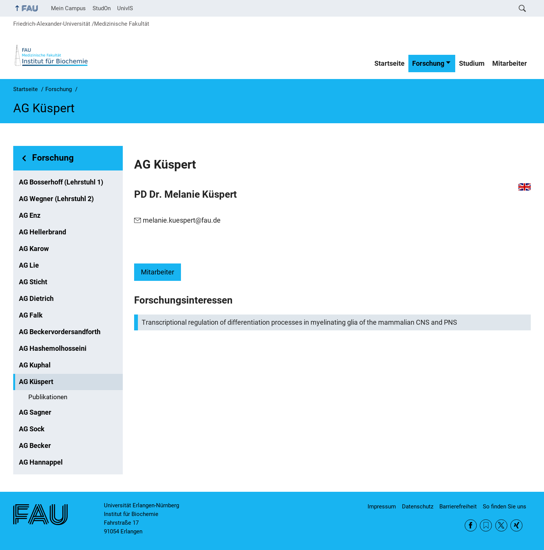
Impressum (382, 506)
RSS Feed (486, 525)
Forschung (428, 63)
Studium (472, 63)
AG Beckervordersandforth (59, 332)
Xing (516, 525)
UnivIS (125, 8)
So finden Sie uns (504, 506)
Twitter (501, 525)
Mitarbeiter (509, 63)
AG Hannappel (41, 462)
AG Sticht (33, 282)
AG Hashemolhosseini (53, 348)
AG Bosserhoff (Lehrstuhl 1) (61, 182)
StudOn (102, 8)
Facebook (471, 525)
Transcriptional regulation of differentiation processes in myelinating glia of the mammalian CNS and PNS (299, 322)
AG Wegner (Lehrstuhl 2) (56, 199)
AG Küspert (36, 382)
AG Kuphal (35, 365)
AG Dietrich (36, 298)
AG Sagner (35, 412)
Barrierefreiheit (458, 506)
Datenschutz (417, 506)
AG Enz (29, 215)
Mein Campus (68, 8)
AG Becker (35, 445)
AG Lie (29, 265)
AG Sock (32, 429)
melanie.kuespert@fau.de (182, 220)
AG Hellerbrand (42, 232)
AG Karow (34, 249)
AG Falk (31, 315)
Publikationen (47, 397)
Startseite (389, 63)
